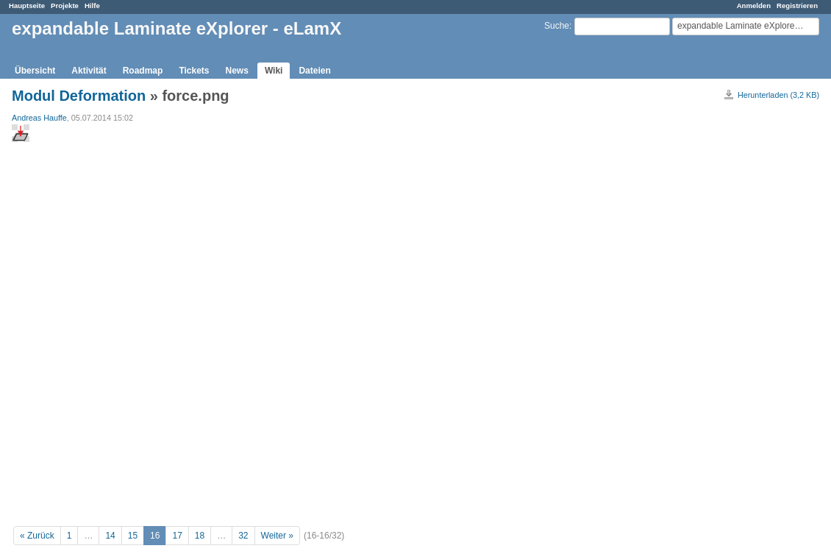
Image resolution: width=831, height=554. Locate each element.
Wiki (274, 70)
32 (243, 535)
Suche (556, 26)
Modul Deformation (79, 96)
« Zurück (37, 535)
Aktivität (88, 70)
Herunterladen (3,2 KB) (778, 94)
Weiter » (277, 535)
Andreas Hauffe (39, 117)
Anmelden (754, 5)
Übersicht (35, 70)
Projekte (65, 5)
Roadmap (143, 70)
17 (177, 535)
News (237, 70)
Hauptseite (27, 5)
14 (110, 535)
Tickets (194, 70)
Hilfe (92, 5)
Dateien (314, 70)
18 (199, 535)
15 (133, 535)
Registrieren (797, 5)
